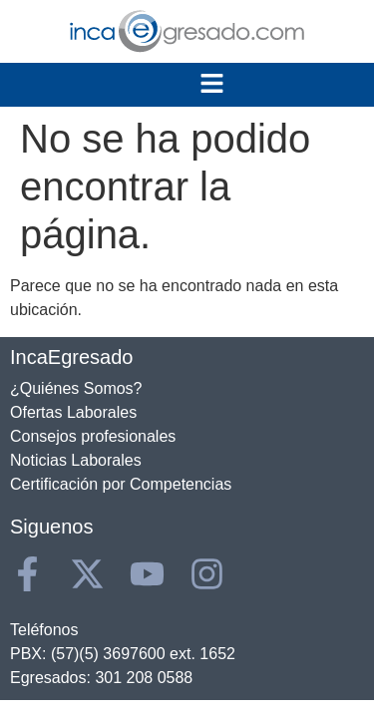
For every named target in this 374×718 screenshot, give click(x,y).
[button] (211, 85)
